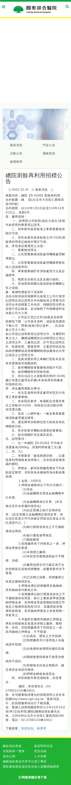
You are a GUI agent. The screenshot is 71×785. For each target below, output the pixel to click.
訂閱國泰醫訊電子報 (33, 777)
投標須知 (27, 728)
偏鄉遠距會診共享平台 (18, 761)
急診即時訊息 (43, 746)
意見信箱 (40, 751)
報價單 (41, 728)
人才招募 (40, 756)
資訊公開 (9, 756)
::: (1, 1)
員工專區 (40, 761)
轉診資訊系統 (12, 746)
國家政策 (49, 153)
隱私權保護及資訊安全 (18, 766)
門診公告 (49, 145)
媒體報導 (16, 161)
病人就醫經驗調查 (46, 766)
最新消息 (16, 145)
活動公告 (16, 153)
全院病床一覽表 (14, 751)
